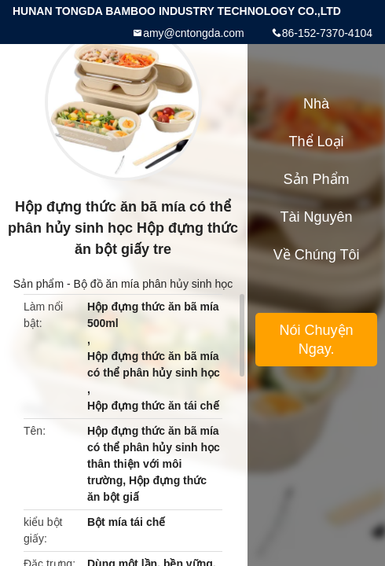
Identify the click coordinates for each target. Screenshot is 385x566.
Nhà (316, 104)
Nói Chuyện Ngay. (317, 339)
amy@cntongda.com (193, 33)
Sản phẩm (38, 283)
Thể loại (316, 141)
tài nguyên (316, 217)
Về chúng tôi (316, 255)
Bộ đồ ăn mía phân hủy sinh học (153, 283)
